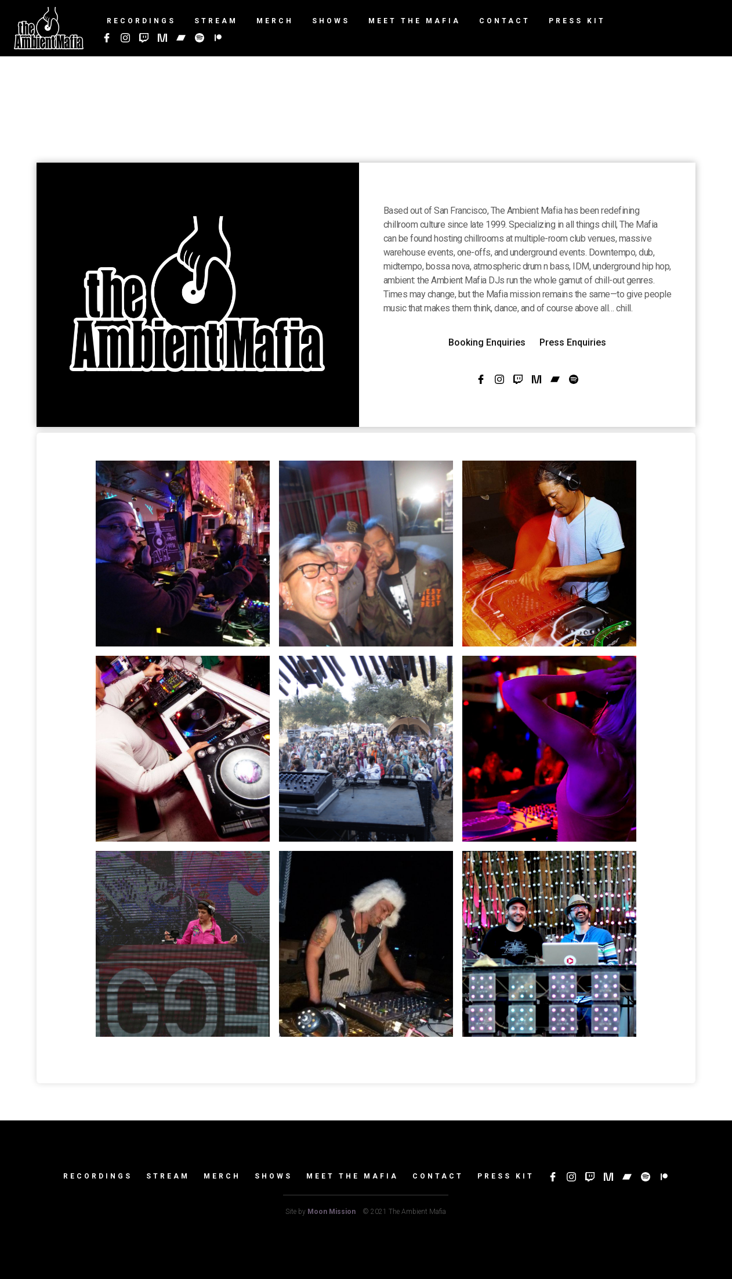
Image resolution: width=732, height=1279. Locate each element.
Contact (437, 1176)
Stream (168, 1176)
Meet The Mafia (414, 21)
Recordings (97, 1176)
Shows (273, 1176)
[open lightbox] (183, 553)
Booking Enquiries (487, 342)
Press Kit (505, 1176)
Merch (222, 1176)
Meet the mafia (352, 1176)
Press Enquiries (572, 342)
